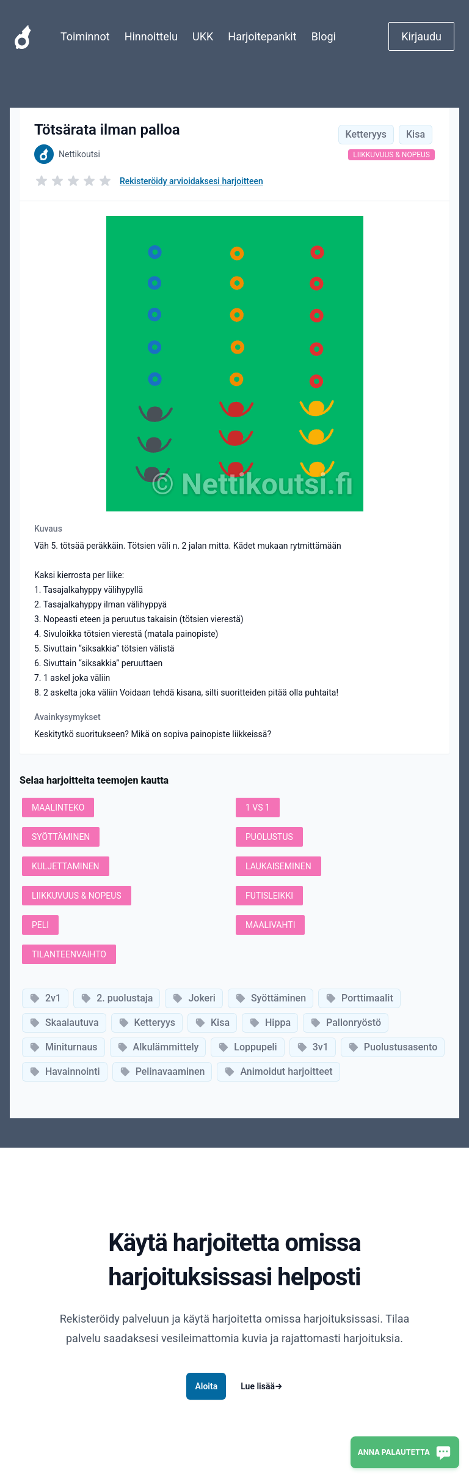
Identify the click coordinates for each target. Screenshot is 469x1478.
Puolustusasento (392, 1047)
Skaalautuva (64, 1022)
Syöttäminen (270, 998)
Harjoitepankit (262, 36)
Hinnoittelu (151, 36)
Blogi (323, 36)
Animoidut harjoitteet (278, 1071)
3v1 (313, 1047)
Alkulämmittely (158, 1047)
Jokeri (193, 998)
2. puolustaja (117, 998)
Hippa (270, 1022)
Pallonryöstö (345, 1022)
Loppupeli (247, 1047)
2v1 (45, 998)
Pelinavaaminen (162, 1071)
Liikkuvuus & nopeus (391, 154)
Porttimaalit (359, 998)
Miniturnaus (63, 1047)
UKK (202, 36)
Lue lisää (261, 1386)
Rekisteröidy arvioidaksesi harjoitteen (191, 181)
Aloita (206, 1386)
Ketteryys (366, 134)
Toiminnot (85, 36)
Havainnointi (64, 1071)
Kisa (415, 134)
